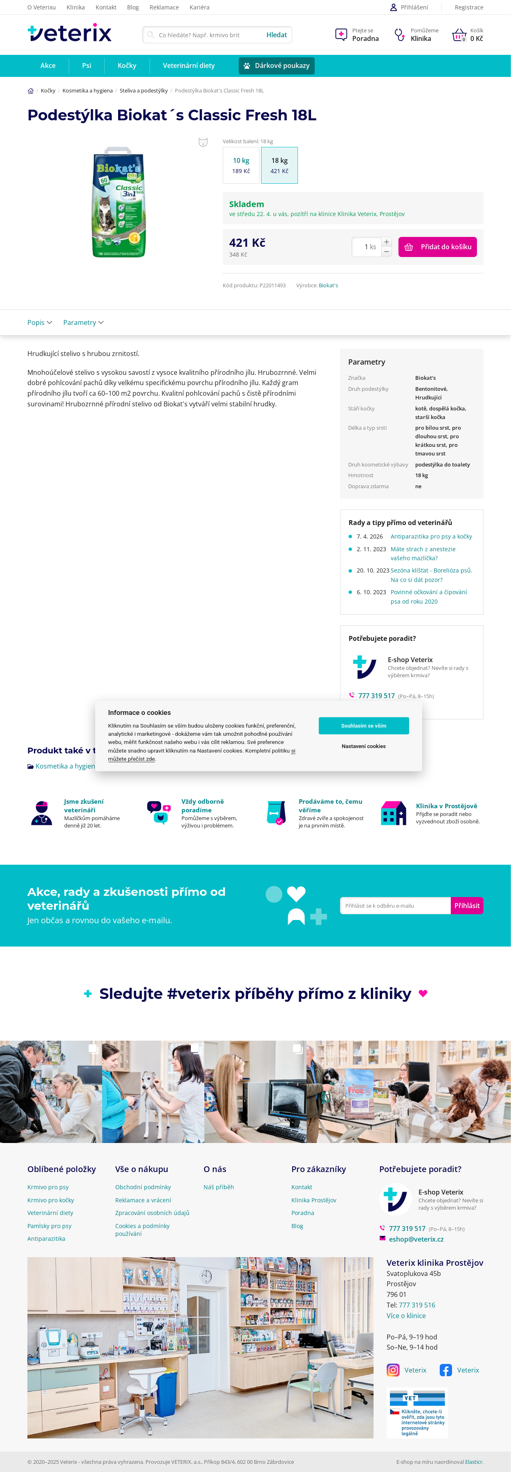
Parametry (83, 322)
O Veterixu (41, 7)
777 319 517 (402, 1228)
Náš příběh (219, 1187)
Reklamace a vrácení (143, 1200)
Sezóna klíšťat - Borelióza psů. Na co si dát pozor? (428, 584)
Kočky (48, 90)
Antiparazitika (46, 1238)
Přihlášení (408, 7)
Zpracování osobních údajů (152, 1213)
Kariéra (200, 7)
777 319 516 (417, 1305)
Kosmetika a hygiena (88, 90)
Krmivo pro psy (48, 1187)
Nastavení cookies (364, 746)
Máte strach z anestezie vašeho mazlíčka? (426, 562)
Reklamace (164, 7)
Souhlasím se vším (364, 726)
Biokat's (328, 285)
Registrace (469, 7)
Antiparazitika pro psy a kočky (426, 540)
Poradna (302, 1213)
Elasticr (473, 1461)
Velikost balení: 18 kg (248, 141)
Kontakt (106, 7)
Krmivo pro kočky (50, 1200)
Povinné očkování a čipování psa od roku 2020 (432, 605)
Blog (133, 7)
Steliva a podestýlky (144, 90)
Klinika (76, 7)
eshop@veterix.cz (411, 1239)
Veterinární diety (50, 1213)
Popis (40, 322)
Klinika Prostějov (313, 1200)
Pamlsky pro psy (49, 1226)
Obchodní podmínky (143, 1187)
